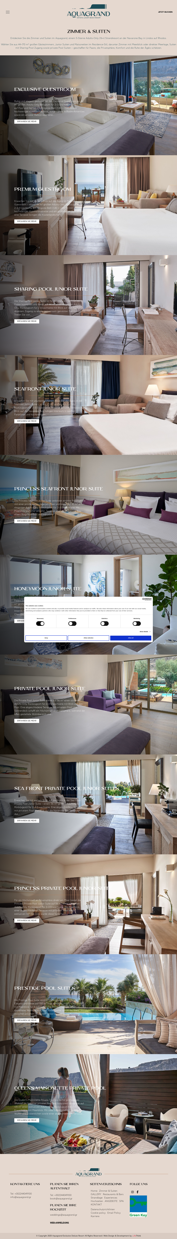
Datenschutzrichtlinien (103, 1209)
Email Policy (114, 1213)
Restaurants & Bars (113, 1194)
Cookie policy (98, 1213)
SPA (121, 1201)
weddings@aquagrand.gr (63, 1215)
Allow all (130, 638)
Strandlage (97, 1198)
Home (94, 1191)
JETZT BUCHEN (165, 12)
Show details (144, 631)
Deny (46, 638)
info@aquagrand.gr (20, 1197)
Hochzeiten (97, 1201)
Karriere (95, 1216)
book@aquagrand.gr (61, 1198)
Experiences (110, 1198)
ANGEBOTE (111, 1201)
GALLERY (96, 1194)
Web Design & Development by (122, 1236)
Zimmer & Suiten (108, 1191)
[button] (8, 12)
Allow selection (88, 638)
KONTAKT (96, 1204)
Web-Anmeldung (59, 1223)
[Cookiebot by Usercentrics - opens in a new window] (139, 599)
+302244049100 (23, 1194)
